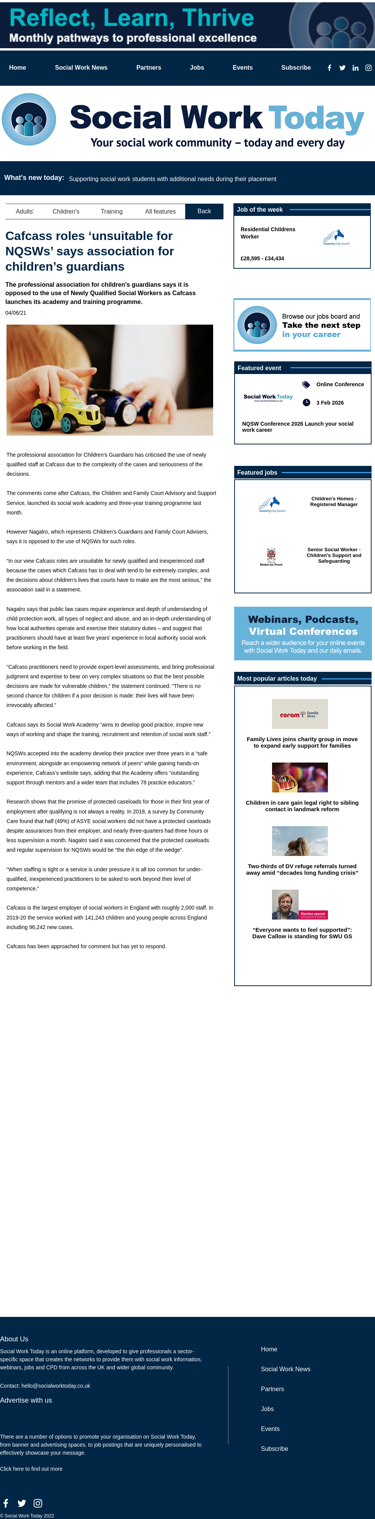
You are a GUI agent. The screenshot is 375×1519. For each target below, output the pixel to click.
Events (270, 1429)
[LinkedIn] (355, 68)
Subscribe (274, 1449)
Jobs (267, 1409)
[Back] (204, 211)
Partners (272, 1389)
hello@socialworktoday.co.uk (55, 1386)
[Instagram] (368, 68)
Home (269, 1349)
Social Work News (286, 1369)
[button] (25, 211)
